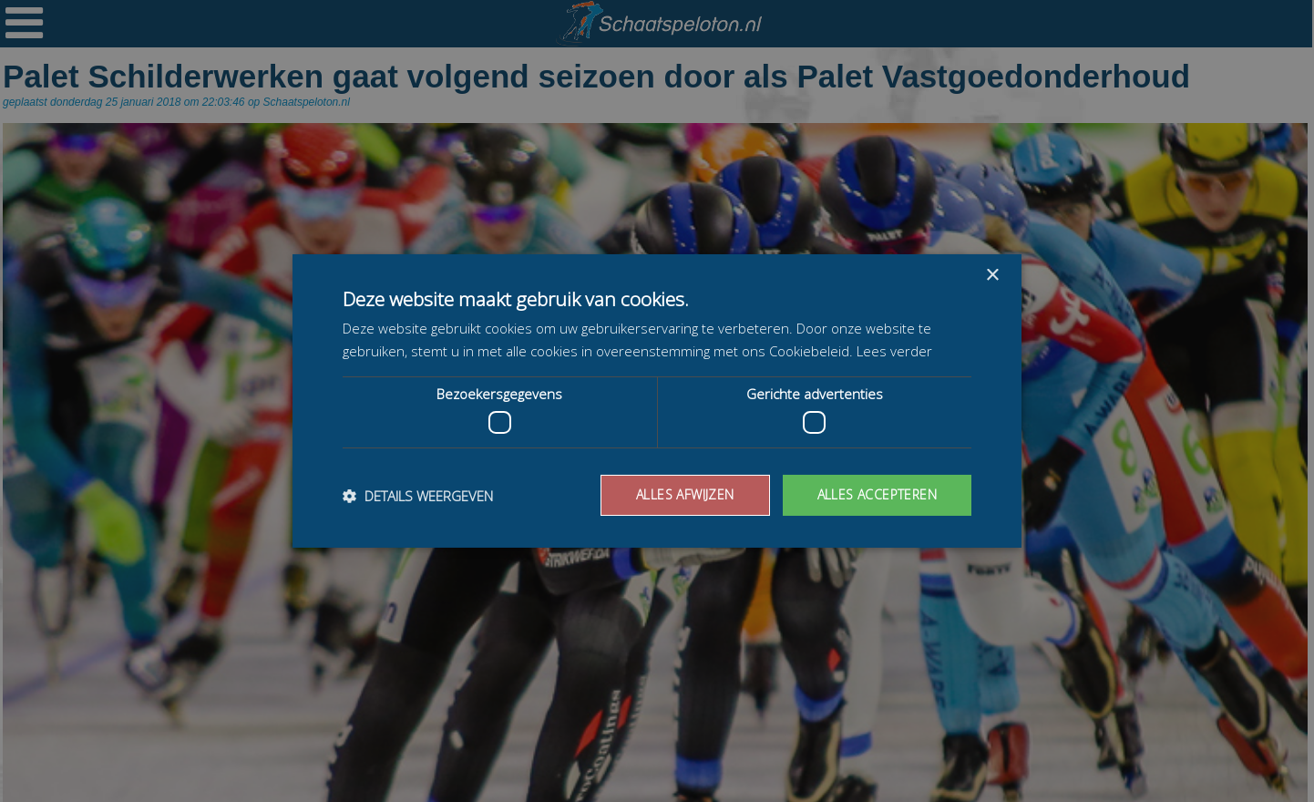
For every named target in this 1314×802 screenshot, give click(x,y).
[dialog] (657, 401)
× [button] (992, 276)
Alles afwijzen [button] (685, 494)
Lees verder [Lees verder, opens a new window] (894, 351)
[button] (418, 496)
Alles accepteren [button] (877, 494)
